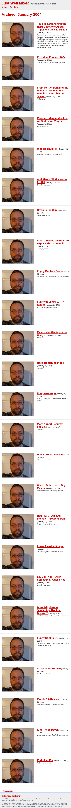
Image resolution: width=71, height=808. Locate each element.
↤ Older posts (7, 791)
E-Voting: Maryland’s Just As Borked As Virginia (52, 120)
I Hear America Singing (50, 546)
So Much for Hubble (49, 668)
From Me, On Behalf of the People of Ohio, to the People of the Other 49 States (52, 92)
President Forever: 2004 (51, 57)
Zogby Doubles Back (49, 271)
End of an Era (45, 760)
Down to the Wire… (48, 210)
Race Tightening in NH (50, 362)
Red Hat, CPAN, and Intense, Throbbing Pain (51, 517)
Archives (14, 7)
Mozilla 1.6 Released (49, 699)
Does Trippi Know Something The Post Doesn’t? (49, 610)
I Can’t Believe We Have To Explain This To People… (53, 242)
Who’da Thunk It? (47, 148)
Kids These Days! (47, 729)
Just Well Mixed (16, 3)
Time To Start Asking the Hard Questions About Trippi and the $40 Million (52, 26)
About (4, 7)
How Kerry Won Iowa (49, 454)
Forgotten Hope (46, 393)
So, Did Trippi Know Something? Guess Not (51, 578)
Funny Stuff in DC (47, 638)
